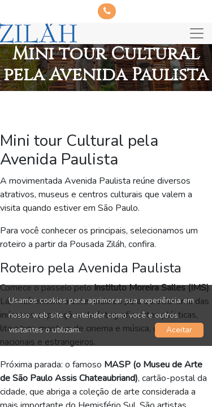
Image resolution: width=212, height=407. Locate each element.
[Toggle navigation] (196, 33)
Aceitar (179, 329)
